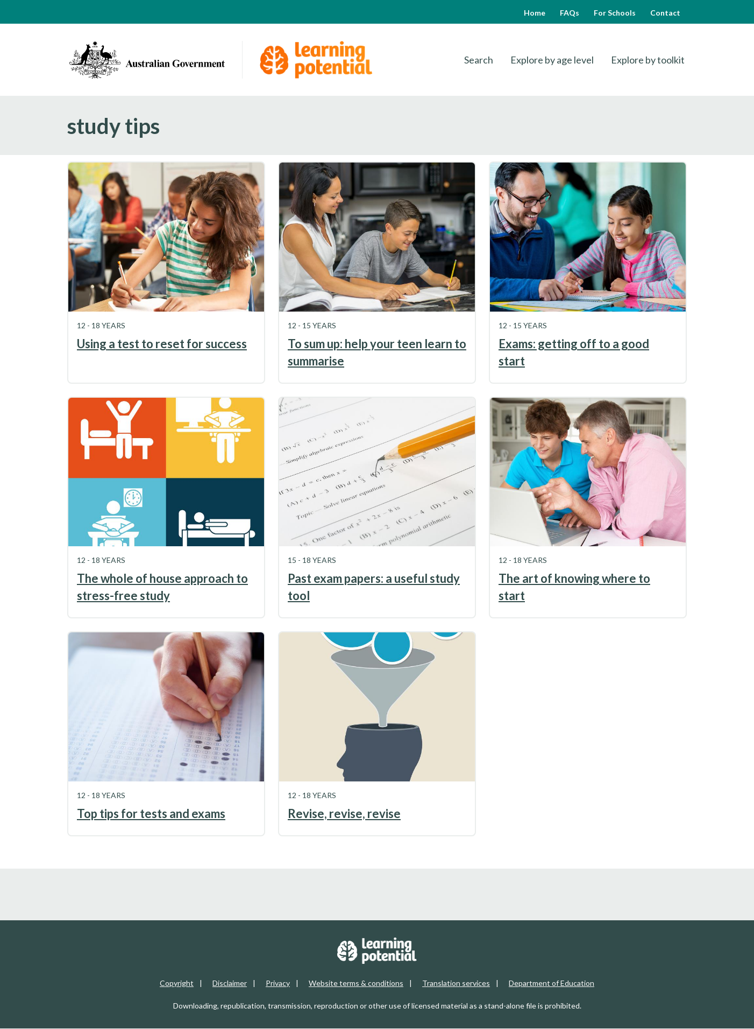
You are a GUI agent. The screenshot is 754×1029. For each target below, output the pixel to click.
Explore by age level (552, 60)
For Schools (615, 12)
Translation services (456, 983)
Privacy (278, 983)
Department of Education (551, 983)
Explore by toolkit (648, 60)
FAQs (569, 12)
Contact (665, 12)
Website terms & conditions (356, 983)
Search (478, 60)
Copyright (177, 983)
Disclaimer (229, 983)
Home (534, 12)
